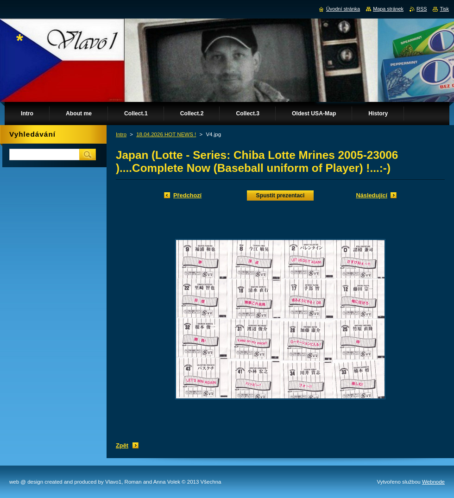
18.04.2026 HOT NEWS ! (166, 134)
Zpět (122, 445)
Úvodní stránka (343, 9)
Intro (121, 134)
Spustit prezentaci (280, 195)
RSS (421, 9)
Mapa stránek (388, 9)
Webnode (433, 482)
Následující (371, 195)
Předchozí (187, 195)
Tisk (444, 9)
